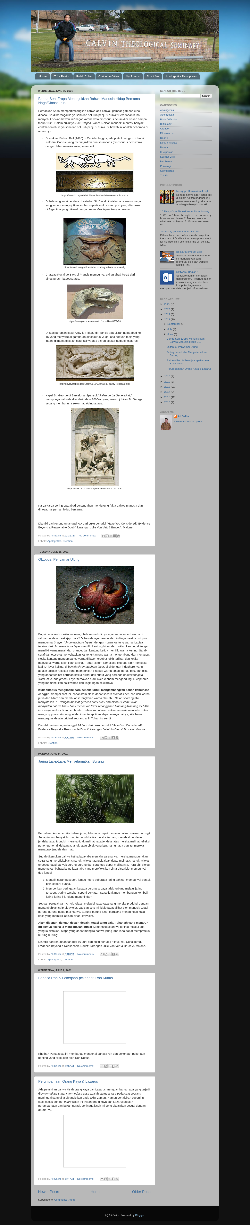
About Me (152, 76)
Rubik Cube (84, 76)
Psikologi (165, 166)
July (170, 329)
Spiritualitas (167, 170)
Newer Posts (48, 1192)
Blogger (139, 1215)
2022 (167, 314)
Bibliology (165, 123)
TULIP (164, 175)
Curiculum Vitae (108, 76)
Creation (68, 541)
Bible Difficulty (168, 119)
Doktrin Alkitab (168, 142)
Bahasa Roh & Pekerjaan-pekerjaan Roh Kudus (75, 978)
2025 (167, 303)
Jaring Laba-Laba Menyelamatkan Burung (71, 761)
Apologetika (54, 541)
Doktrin (164, 138)
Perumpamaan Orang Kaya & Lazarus (68, 1081)
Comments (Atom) (65, 1199)
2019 (167, 381)
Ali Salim (183, 416)
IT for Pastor (62, 76)
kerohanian (166, 161)
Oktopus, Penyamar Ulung (58, 559)
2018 (167, 386)
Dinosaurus (166, 133)
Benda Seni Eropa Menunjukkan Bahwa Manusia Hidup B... (186, 340)
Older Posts (141, 1192)
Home (43, 76)
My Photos (133, 76)
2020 (167, 376)
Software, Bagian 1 (187, 271)
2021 (167, 319)
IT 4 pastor (166, 152)
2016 (167, 397)
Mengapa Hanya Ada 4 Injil (192, 191)
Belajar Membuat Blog (189, 251)
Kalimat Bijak (167, 156)
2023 (167, 309)
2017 (167, 391)
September (174, 323)
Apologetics (167, 110)
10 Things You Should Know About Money (184, 211)
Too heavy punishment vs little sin (179, 231)
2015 (167, 402)
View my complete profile (188, 421)
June (170, 334)
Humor (164, 147)
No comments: (88, 535)
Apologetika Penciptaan (181, 76)
